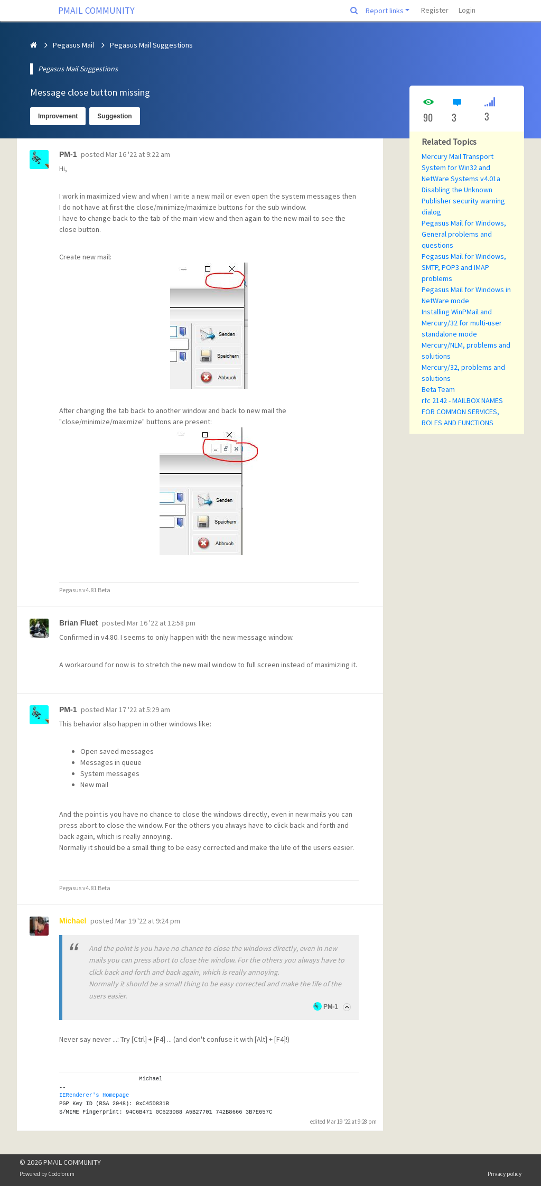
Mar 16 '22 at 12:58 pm (161, 623)
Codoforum (61, 1174)
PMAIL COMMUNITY (96, 10)
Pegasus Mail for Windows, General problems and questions (464, 234)
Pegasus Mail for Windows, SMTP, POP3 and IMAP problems (464, 267)
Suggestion (114, 116)
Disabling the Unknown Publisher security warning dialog (463, 201)
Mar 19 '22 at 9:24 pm (147, 921)
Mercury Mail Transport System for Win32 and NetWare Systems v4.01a (461, 167)
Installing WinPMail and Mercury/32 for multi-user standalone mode (462, 323)
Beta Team (438, 389)
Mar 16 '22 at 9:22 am (138, 154)
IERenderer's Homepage (94, 1095)
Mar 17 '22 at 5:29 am (138, 709)
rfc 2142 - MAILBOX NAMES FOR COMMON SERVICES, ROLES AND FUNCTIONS (462, 411)
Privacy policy (504, 1174)
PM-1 (330, 1006)
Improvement (58, 116)
